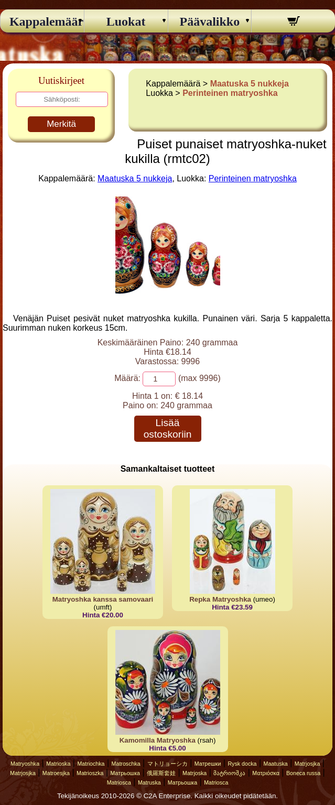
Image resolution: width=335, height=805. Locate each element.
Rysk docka (242, 763)
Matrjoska (194, 773)
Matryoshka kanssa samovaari (103, 599)
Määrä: (127, 378)
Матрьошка (125, 773)
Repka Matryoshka (220, 599)
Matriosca (119, 782)
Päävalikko (210, 21)
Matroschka (126, 763)
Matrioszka (90, 773)
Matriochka (90, 763)
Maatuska (276, 763)
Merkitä (61, 124)
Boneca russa (303, 773)
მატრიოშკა (229, 773)
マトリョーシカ (167, 763)
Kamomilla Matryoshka (158, 740)
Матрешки (207, 763)
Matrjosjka (307, 763)
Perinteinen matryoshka (229, 93)
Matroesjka (56, 773)
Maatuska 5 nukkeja (249, 83)
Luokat (126, 21)
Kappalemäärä (42, 21)
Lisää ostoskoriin (168, 428)
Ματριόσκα (265, 773)
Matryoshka (24, 763)
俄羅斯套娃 (161, 773)
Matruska (149, 782)
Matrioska (58, 763)
